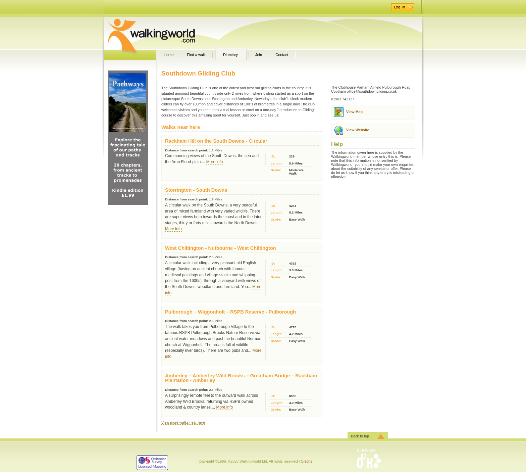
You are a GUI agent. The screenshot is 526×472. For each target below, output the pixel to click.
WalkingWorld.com (163, 33)
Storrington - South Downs (196, 190)
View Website (357, 130)
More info (214, 161)
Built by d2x (366, 450)
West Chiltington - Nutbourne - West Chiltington (220, 248)
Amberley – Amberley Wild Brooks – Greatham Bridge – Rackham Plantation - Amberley (241, 378)
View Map (354, 112)
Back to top (360, 436)
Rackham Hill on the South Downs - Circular (216, 141)
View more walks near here (183, 422)
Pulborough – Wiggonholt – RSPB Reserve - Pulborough (230, 312)
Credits (306, 461)
